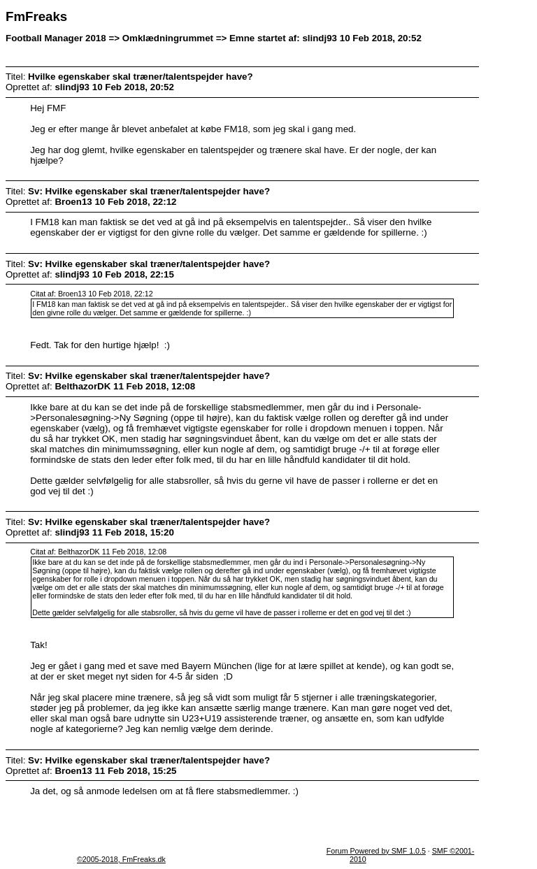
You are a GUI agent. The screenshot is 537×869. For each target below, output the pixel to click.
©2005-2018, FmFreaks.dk (121, 859)
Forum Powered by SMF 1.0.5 (376, 851)
